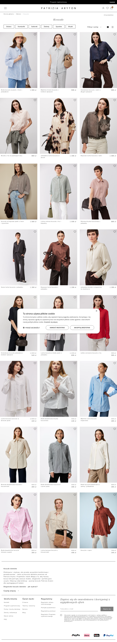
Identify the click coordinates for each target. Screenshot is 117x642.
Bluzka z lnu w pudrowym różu (11, 155)
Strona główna (9, 14)
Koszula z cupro (86, 550)
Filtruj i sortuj (94, 27)
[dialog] (58, 321)
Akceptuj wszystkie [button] (82, 328)
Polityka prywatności (48, 607)
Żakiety (46, 26)
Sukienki (34, 26)
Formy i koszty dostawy (12, 609)
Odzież (18, 14)
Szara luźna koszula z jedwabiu (12, 287)
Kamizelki (21, 26)
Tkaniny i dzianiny (28, 605)
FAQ (5, 619)
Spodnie (59, 26)
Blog (24, 612)
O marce (25, 602)
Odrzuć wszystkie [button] (57, 328)
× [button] (96, 311)
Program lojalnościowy (58, 2)
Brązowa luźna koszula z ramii (91, 155)
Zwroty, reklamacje (10, 612)
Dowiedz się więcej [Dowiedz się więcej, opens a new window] (50, 322)
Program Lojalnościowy (12, 605)
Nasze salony (8, 616)
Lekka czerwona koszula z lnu (91, 353)
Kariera (25, 609)
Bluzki (70, 26)
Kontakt (6, 602)
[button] (31, 328)
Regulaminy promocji (48, 611)
